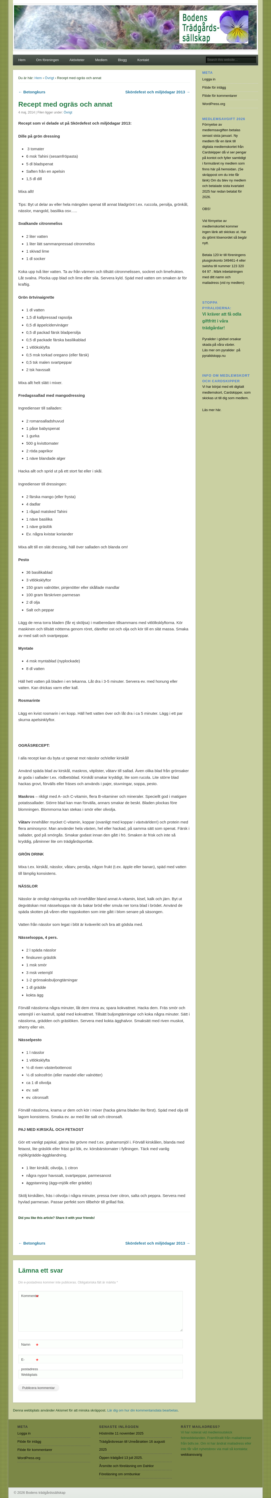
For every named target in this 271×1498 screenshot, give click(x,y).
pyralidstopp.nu (213, 356)
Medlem (101, 60)
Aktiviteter (76, 60)
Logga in (208, 79)
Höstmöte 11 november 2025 (121, 1433)
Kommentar (30, 1296)
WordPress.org (213, 104)
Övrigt (49, 78)
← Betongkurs (32, 92)
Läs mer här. (211, 410)
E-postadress (29, 1363)
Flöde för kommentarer (219, 96)
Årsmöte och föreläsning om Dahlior (126, 1466)
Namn (29, 1344)
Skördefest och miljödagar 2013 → (157, 92)
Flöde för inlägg (214, 87)
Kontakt (143, 60)
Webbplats (29, 1375)
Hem (21, 60)
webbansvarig (191, 1454)
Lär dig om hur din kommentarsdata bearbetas (142, 1410)
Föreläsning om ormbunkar (119, 1474)
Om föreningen (47, 60)
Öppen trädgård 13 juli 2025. (121, 1458)
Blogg (122, 60)
